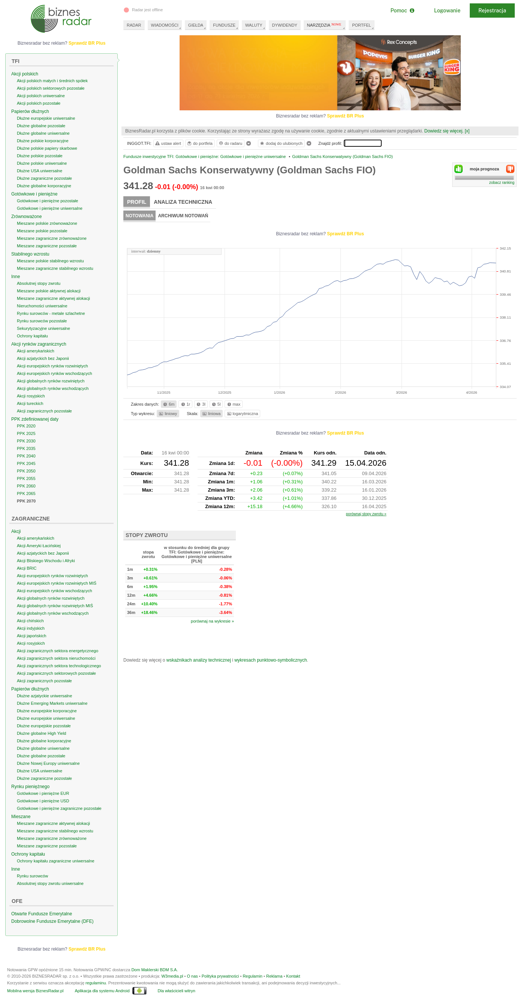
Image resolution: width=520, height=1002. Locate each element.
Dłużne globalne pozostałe (41, 125)
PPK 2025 (26, 433)
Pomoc (402, 11)
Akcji (16, 531)
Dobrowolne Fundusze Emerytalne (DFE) (52, 921)
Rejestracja (492, 11)
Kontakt (293, 976)
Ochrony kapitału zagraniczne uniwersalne (55, 861)
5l (215, 404)
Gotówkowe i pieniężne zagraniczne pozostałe (59, 808)
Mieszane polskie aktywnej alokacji (49, 291)
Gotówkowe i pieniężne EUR (43, 793)
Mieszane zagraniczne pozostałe (47, 246)
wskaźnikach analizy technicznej (198, 660)
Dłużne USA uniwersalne (39, 171)
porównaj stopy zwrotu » (366, 514)
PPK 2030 (26, 441)
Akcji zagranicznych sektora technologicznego (59, 665)
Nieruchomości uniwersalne (42, 306)
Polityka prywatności (220, 976)
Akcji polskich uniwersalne (41, 95)
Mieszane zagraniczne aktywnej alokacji (53, 298)
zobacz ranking (501, 183)
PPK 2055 (26, 478)
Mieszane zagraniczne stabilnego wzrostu (55, 268)
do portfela (199, 143)
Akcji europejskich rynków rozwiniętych (52, 366)
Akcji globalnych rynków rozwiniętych (50, 381)
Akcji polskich (24, 74)
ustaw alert (167, 143)
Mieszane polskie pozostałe (42, 231)
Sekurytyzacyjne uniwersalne (43, 328)
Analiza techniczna (183, 202)
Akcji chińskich (30, 620)
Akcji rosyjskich (31, 396)
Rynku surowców (32, 876)
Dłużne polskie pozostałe (40, 155)
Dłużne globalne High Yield (41, 733)
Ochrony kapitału (32, 336)
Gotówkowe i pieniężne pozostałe (47, 201)
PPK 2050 (26, 471)
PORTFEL (361, 25)
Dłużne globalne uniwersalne (43, 133)
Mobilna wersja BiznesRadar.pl (35, 990)
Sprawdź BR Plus (345, 116)
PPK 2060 (26, 486)
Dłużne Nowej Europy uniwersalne (48, 763)
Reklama (274, 976)
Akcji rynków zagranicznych (38, 344)
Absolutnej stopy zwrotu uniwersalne (50, 883)
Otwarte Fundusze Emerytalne (41, 913)
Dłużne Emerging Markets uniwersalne (52, 703)
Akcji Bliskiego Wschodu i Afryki (46, 560)
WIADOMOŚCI (164, 25)
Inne (15, 276)
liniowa (210, 414)
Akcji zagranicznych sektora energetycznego (57, 650)
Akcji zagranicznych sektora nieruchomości (56, 658)
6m (168, 404)
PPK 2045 (26, 463)
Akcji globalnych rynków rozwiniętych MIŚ (55, 605)
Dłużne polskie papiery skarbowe (47, 148)
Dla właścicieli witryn (176, 990)
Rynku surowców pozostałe (42, 321)
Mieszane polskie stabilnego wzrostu (50, 261)
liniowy (167, 414)
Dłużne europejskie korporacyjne (47, 711)
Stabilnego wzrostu (30, 254)
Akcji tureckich (30, 403)
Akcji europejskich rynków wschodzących (54, 373)
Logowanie (447, 11)
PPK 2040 (26, 456)
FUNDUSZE (224, 25)
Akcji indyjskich (31, 628)
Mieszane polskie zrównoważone (47, 223)
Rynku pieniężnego (30, 786)
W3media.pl (172, 976)
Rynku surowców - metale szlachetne (51, 313)
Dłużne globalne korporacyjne (44, 186)
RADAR (134, 25)
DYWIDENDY (284, 25)
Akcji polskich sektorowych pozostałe (50, 88)
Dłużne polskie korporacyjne (43, 140)
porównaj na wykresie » (212, 621)
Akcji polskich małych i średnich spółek (52, 80)
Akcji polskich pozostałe (38, 103)
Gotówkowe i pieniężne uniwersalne (49, 208)
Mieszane (20, 816)
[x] (467, 131)
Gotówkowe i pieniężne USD (43, 801)
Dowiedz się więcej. (444, 131)
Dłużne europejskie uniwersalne (46, 118)
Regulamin (252, 976)
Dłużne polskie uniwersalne (42, 163)
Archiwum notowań (183, 215)
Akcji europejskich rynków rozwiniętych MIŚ (56, 583)
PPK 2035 (26, 448)
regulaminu (95, 983)
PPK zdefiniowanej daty (34, 419)
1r (185, 404)
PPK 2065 (26, 493)
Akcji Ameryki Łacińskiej (39, 545)
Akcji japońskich (31, 635)
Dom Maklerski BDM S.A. (154, 969)
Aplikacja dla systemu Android (102, 990)
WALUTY (253, 25)
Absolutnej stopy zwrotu (38, 283)
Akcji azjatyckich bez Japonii (43, 358)
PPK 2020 (26, 426)
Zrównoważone (26, 216)
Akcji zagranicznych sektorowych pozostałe (56, 673)
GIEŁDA (195, 25)
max (233, 404)
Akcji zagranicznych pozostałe (44, 411)
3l (200, 404)
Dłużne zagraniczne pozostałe (44, 178)
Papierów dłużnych (30, 111)
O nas (192, 976)
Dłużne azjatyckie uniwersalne (44, 696)
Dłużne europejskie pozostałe (44, 726)
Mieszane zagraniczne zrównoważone (52, 238)
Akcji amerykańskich (35, 351)
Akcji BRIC (27, 568)
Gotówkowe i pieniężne (34, 194)
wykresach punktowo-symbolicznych (270, 660)
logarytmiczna (242, 414)
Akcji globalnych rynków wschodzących (52, 388)
